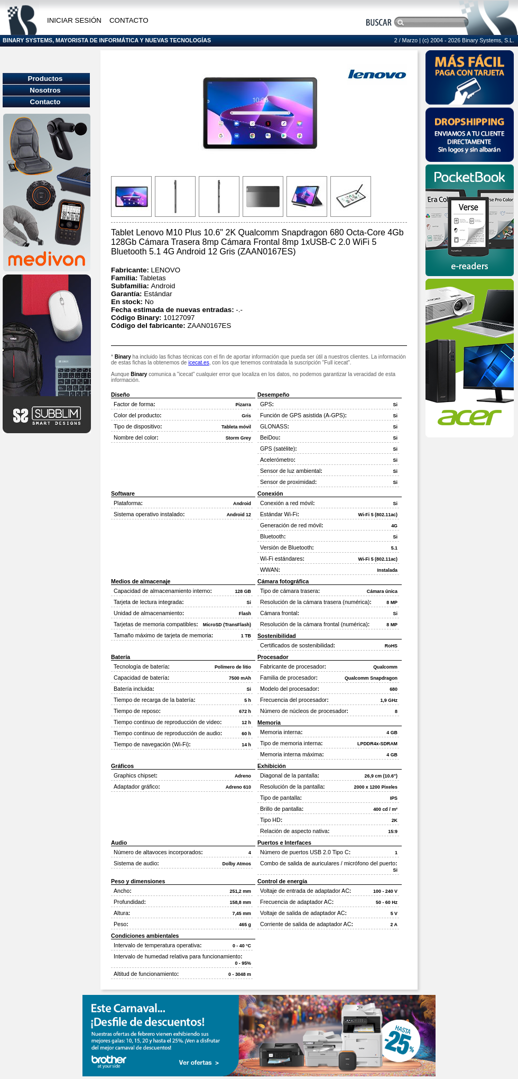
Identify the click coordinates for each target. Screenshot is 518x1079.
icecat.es (198, 362)
